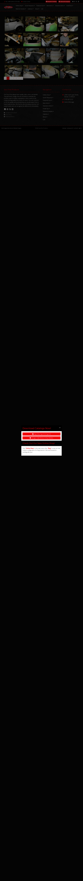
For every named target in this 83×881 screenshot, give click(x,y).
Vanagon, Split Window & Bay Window (41, 438)
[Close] (60, 427)
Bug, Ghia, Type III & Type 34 (41, 434)
